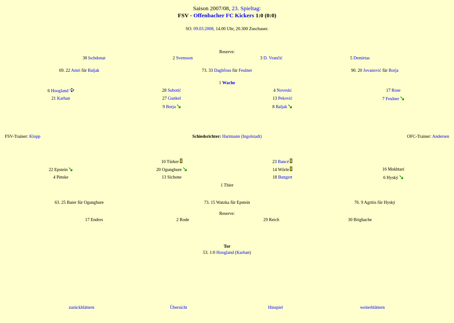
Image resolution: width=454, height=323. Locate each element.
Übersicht (178, 307)
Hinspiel (275, 307)
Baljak (93, 70)
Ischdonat (97, 57)
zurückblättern (81, 307)
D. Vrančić (272, 57)
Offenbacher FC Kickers (223, 15)
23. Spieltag (245, 8)
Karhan (63, 98)
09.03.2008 (204, 28)
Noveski (284, 90)
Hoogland (59, 90)
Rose (395, 90)
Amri (75, 70)
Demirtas (361, 57)
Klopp (34, 136)
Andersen (440, 136)
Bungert (285, 177)
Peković (285, 98)
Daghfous (222, 70)
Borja (394, 70)
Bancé (283, 161)
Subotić (174, 90)
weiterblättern (372, 307)
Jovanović (372, 70)
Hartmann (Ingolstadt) (242, 136)
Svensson (184, 57)
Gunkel (174, 98)
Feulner (245, 70)
